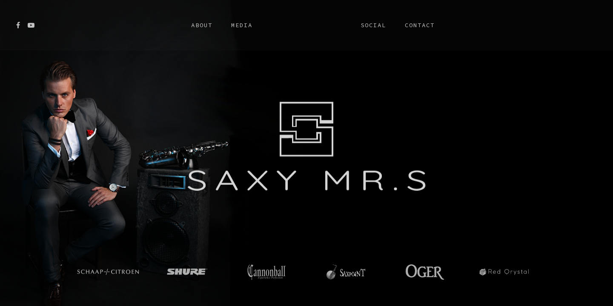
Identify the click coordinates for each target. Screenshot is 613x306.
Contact (420, 25)
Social (373, 25)
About (201, 25)
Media (241, 25)
